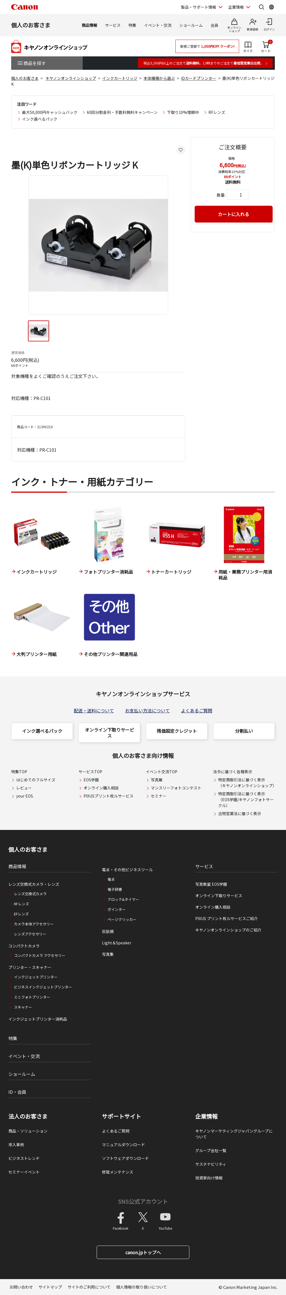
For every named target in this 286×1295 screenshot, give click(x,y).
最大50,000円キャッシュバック (49, 112)
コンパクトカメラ (24, 946)
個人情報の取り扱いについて (141, 1287)
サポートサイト (121, 1116)
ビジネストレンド (24, 1158)
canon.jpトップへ (143, 1252)
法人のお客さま (27, 1116)
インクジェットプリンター (36, 977)
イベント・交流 (157, 25)
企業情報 (206, 1116)
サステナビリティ (210, 1164)
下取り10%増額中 (183, 112)
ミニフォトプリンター (32, 997)
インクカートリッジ (119, 78)
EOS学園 (91, 779)
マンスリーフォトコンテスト (176, 788)
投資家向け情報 (209, 1178)
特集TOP (19, 771)
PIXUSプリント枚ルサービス (109, 796)
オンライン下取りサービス (109, 732)
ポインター (117, 909)
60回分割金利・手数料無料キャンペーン (122, 112)
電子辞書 (115, 889)
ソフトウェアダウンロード (125, 1158)
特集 (132, 25)
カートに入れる (233, 214)
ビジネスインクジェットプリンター (43, 987)
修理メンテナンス (117, 1172)
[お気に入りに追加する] (180, 149)
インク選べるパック (39, 119)
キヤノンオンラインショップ (71, 78)
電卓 (111, 879)
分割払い (244, 730)
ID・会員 (17, 1091)
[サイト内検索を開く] (261, 7)
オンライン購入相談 (101, 788)
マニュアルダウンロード (123, 1144)
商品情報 (89, 25)
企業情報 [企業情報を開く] (236, 7)
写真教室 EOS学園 (211, 884)
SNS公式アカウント (143, 1201)
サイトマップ (50, 1287)
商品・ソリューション (27, 1131)
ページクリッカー (122, 919)
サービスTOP (90, 771)
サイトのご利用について (89, 1287)
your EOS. (25, 796)
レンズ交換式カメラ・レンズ (33, 884)
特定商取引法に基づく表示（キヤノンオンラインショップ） (247, 782)
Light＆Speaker (116, 942)
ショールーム (191, 25)
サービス (113, 25)
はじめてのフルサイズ (35, 779)
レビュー (24, 788)
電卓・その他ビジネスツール (127, 869)
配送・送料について (94, 710)
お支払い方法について (147, 710)
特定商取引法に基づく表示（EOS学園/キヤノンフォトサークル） (246, 799)
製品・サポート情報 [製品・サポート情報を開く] (198, 7)
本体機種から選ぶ (159, 78)
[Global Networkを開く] (271, 7)
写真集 (108, 954)
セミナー (158, 796)
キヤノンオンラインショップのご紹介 (228, 930)
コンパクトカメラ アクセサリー (39, 955)
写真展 (157, 779)
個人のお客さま (30, 25)
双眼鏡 (108, 931)
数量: (221, 195)
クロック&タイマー (123, 899)
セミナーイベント (24, 1172)
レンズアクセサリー (30, 934)
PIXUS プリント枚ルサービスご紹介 (226, 918)
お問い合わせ (21, 1287)
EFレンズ (21, 913)
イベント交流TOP (161, 771)
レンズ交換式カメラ (30, 893)
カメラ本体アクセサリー (34, 924)
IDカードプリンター (198, 78)
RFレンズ (216, 112)
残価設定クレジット (177, 730)
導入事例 (16, 1144)
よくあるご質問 (196, 710)
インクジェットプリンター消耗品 (37, 1019)
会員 (214, 25)
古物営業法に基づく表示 (239, 813)
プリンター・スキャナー (29, 967)
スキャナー (23, 1007)
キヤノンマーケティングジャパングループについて (234, 1134)
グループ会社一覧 (210, 1150)
